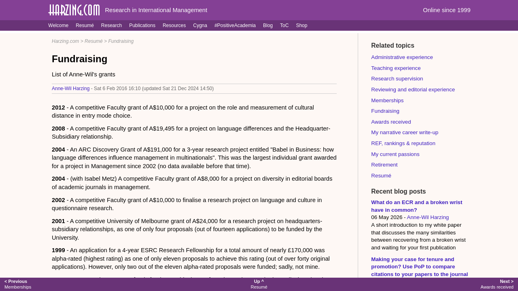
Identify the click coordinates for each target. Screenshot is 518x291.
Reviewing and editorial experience (413, 89)
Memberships (387, 100)
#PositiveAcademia (235, 25)
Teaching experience (395, 68)
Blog (268, 25)
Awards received (391, 122)
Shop (301, 25)
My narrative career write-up (404, 132)
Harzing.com (65, 41)
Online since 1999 (446, 10)
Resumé (85, 25)
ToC (284, 25)
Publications (142, 25)
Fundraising (121, 41)
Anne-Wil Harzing (70, 88)
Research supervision (397, 79)
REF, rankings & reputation (403, 143)
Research (111, 25)
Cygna (200, 25)
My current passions (395, 154)
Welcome (58, 25)
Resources (174, 25)
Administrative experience (402, 57)
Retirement (384, 165)
